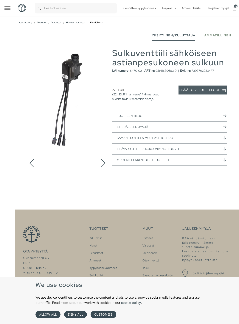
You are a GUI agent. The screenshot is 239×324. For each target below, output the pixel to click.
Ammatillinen (217, 35)
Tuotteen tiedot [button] (172, 116)
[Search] (39, 8)
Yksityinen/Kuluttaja (173, 35)
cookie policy (131, 302)
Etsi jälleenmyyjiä (172, 127)
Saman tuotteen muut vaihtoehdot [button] (172, 138)
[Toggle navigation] (7, 8)
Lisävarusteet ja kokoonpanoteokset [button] (172, 149)
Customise (103, 314)
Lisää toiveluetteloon (202, 90)
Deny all (75, 314)
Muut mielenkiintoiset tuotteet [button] (172, 160)
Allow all (48, 314)
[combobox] (80, 8)
